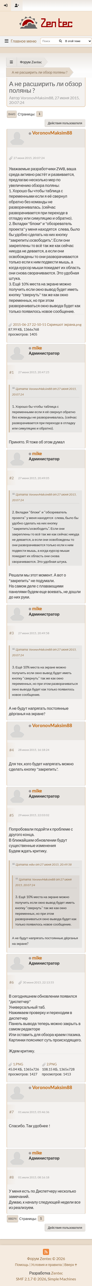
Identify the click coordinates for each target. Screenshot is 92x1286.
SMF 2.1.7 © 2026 (31, 1278)
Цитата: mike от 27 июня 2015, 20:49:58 (44, 864)
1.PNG (15, 1064)
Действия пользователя (65, 123)
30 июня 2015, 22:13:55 (38, 982)
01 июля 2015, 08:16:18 (33, 1177)
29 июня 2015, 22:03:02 (33, 815)
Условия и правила (46, 1265)
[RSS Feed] (46, 1252)
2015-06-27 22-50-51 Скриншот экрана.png (44, 324)
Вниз (11, 114)
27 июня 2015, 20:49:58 (33, 633)
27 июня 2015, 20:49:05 (33, 478)
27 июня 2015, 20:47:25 (33, 372)
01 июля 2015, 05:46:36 (33, 1112)
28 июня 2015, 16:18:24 (33, 749)
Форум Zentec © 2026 (46, 1258)
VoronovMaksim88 (52, 132)
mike (37, 347)
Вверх (12, 1218)
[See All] (11, 62)
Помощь (22, 1265)
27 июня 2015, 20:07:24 (29, 157)
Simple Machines (62, 1278)
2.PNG (49, 1064)
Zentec (57, 1273)
